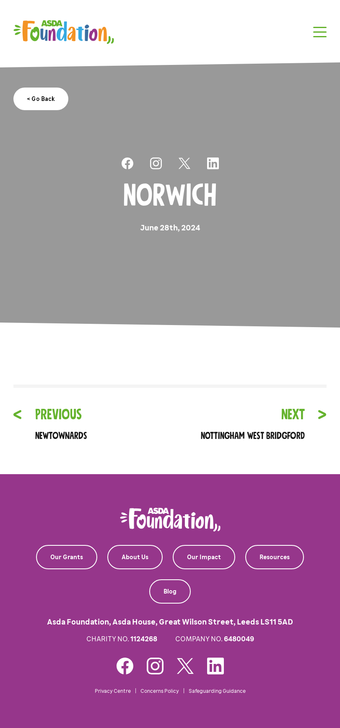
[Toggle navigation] (320, 32)
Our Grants (66, 557)
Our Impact (204, 557)
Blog (170, 591)
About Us (135, 557)
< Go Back (41, 99)
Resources (275, 557)
